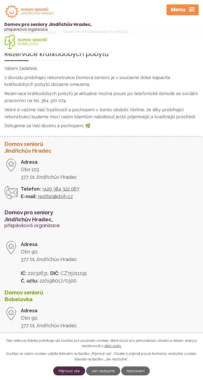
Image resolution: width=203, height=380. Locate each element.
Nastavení (135, 371)
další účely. (113, 346)
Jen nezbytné (103, 371)
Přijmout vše (69, 371)
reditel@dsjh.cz (55, 196)
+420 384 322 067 (60, 189)
